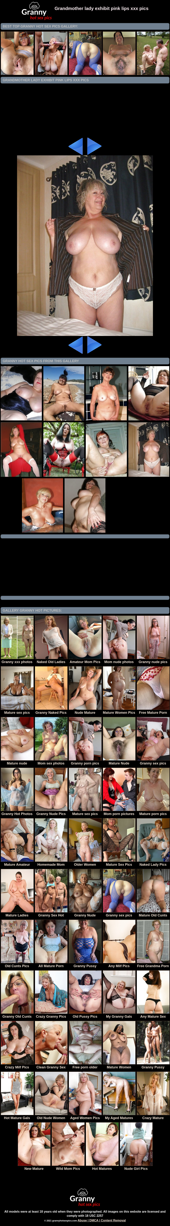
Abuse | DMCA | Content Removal (102, 1220)
